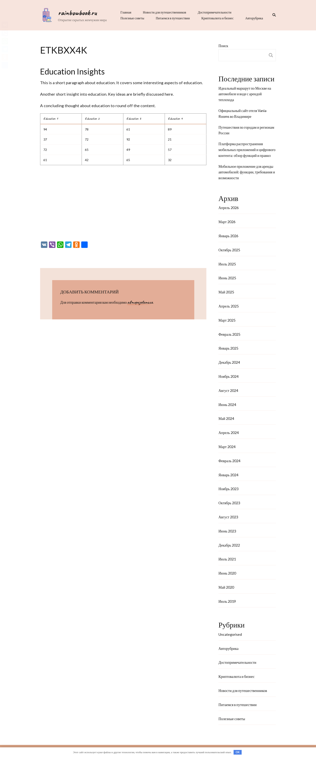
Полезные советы (131, 18)
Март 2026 (226, 222)
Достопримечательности (214, 12)
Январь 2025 (228, 348)
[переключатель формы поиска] (273, 15)
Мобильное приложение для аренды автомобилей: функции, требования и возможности (246, 172)
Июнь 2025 (227, 278)
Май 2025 (226, 292)
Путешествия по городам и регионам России (246, 130)
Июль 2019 (227, 601)
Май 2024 (226, 418)
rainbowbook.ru (76, 12)
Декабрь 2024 (229, 362)
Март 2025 (226, 320)
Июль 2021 (227, 559)
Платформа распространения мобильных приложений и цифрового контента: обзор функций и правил (246, 150)
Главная (125, 12)
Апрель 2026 (228, 207)
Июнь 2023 (227, 531)
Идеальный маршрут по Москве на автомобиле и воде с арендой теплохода (244, 94)
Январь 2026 (228, 236)
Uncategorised (230, 634)
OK (238, 752)
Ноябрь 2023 (228, 489)
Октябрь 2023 (229, 503)
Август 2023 (228, 517)
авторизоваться (140, 302)
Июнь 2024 (227, 404)
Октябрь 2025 (229, 250)
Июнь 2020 (227, 573)
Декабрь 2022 (229, 545)
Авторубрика (253, 18)
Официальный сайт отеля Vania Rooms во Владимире (242, 113)
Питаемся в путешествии (172, 18)
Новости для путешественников (164, 12)
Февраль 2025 (229, 334)
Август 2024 (228, 390)
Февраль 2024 (229, 461)
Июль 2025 (227, 264)
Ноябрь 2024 (228, 376)
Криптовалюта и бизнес (217, 18)
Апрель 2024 (228, 432)
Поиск (223, 45)
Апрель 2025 (228, 306)
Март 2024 (226, 446)
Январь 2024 (228, 475)
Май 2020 (226, 587)
